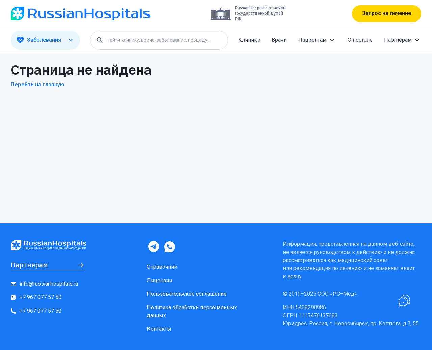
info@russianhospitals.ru (44, 284)
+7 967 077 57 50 (36, 297)
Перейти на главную (37, 84)
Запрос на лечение (386, 13)
